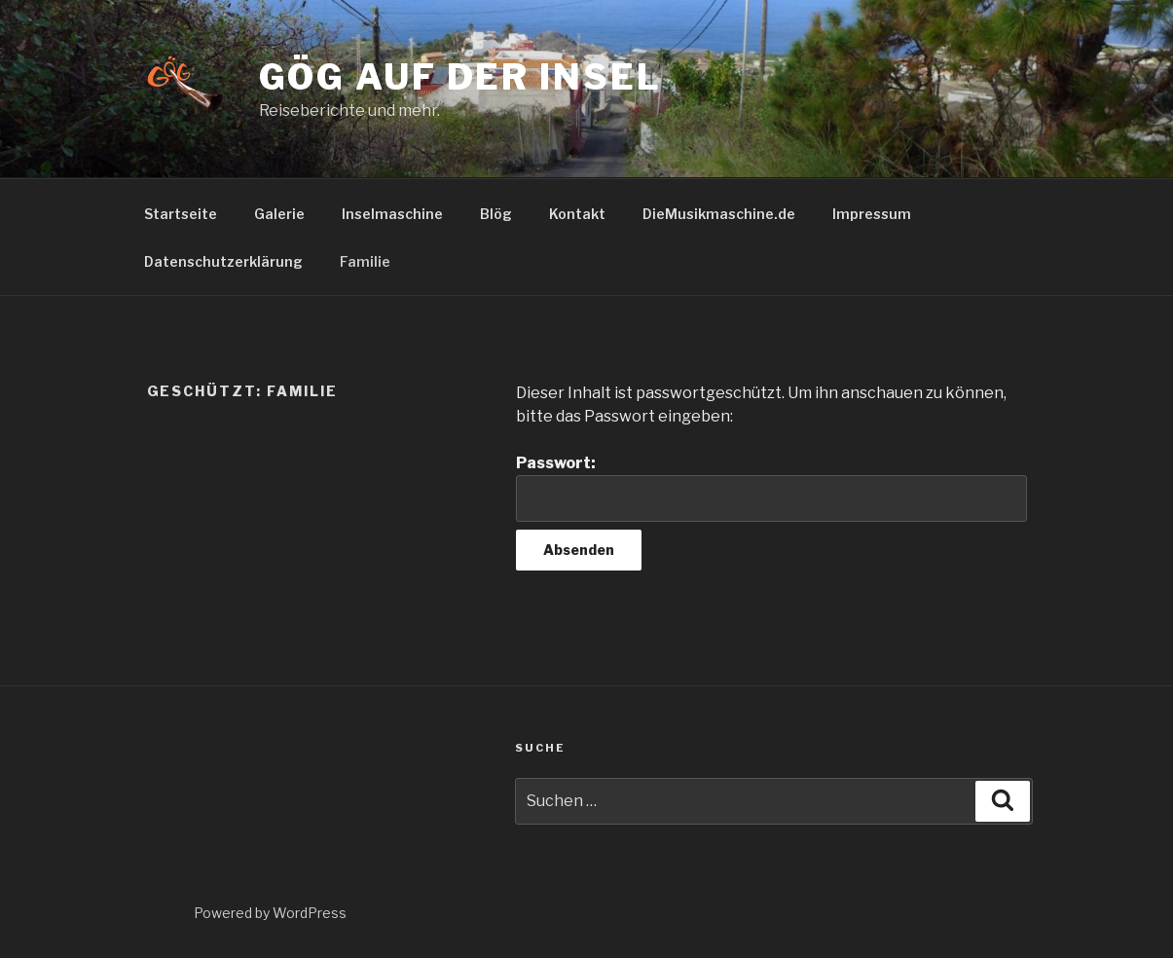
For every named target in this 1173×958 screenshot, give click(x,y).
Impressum (871, 213)
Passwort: (771, 488)
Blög (496, 213)
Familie (365, 261)
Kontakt (577, 213)
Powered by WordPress (270, 912)
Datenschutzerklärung (223, 261)
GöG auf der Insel (460, 76)
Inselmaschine (392, 213)
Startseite (180, 213)
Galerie (279, 213)
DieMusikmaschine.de (718, 213)
